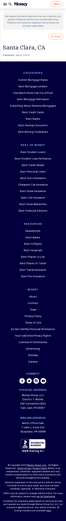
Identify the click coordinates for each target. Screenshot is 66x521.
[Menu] (5, 4)
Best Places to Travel (33, 263)
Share (56, 36)
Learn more (37, 26)
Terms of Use (33, 322)
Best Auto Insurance (33, 178)
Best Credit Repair (33, 165)
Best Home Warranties (33, 204)
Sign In (56, 4)
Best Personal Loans (33, 171)
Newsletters (33, 231)
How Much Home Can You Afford (33, 93)
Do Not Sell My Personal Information (33, 329)
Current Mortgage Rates (33, 80)
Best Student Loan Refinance (33, 158)
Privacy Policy (33, 316)
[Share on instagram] (36, 381)
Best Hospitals (33, 250)
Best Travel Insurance (33, 270)
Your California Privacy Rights (33, 335)
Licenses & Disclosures (33, 342)
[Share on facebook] (22, 381)
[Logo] (20, 4)
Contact (33, 303)
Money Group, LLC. (37, 465)
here (48, 510)
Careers (33, 361)
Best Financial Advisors (33, 210)
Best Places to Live (33, 257)
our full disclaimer (45, 496)
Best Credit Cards (33, 112)
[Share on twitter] (29, 381)
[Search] (10, 4)
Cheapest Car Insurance (33, 184)
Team (33, 309)
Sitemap (33, 355)
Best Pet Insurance (33, 276)
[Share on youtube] (43, 381)
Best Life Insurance (33, 197)
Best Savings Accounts (33, 125)
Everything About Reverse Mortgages (33, 106)
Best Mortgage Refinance (33, 99)
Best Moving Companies (33, 132)
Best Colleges (33, 244)
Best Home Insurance (33, 191)
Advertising (33, 348)
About (33, 296)
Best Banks (33, 119)
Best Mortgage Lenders (33, 86)
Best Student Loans (33, 152)
